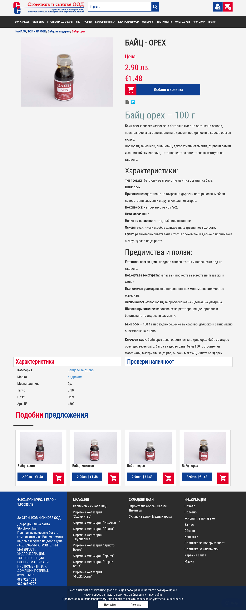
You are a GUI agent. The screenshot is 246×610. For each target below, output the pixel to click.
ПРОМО (211, 22)
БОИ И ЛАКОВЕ (22, 22)
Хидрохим (75, 377)
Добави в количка (168, 89)
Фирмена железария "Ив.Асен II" (96, 523)
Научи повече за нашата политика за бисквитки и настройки (123, 594)
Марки (189, 561)
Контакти (191, 537)
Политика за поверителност (204, 543)
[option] (67, 72)
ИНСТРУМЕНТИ (164, 22)
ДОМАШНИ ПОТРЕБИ (105, 22)
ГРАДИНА (87, 22)
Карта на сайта (195, 555)
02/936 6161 (26, 575)
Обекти (189, 531)
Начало (189, 506)
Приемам (136, 604)
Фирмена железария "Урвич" (93, 556)
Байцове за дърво (81, 370)
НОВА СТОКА (199, 22)
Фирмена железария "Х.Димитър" (87, 514)
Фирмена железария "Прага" (93, 529)
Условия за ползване (199, 518)
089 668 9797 (26, 584)
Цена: (130, 57)
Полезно (190, 512)
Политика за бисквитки (201, 549)
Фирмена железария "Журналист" (87, 537)
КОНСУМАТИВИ (182, 22)
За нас (189, 524)
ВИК (78, 22)
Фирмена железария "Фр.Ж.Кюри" (87, 574)
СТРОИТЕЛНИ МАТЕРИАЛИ (59, 22)
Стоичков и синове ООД (90, 506)
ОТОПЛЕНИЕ (38, 22)
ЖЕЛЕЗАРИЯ (148, 22)
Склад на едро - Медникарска (150, 516)
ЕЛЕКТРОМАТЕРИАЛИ (128, 22)
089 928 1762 (26, 579)
